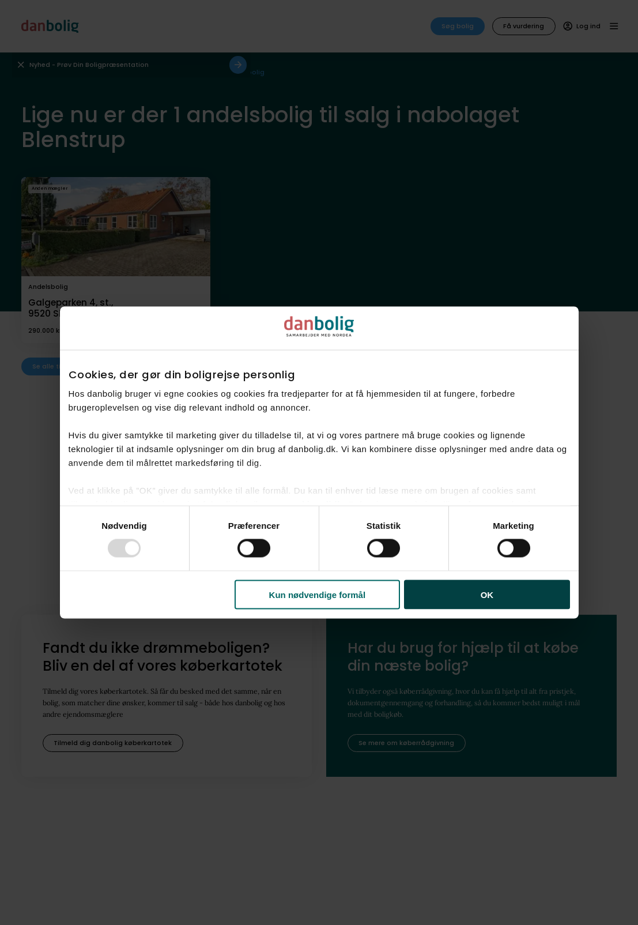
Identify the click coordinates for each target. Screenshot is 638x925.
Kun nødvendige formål (317, 594)
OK (487, 594)
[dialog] (319, 463)
